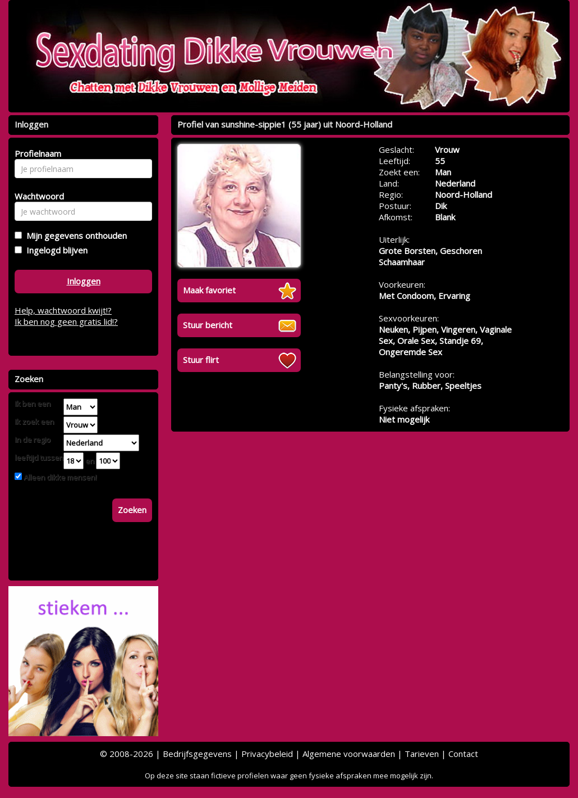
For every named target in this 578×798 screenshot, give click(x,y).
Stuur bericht (207, 324)
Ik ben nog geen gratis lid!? (66, 321)
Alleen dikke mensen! (59, 477)
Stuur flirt (201, 359)
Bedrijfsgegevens (197, 753)
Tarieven (422, 753)
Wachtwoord (36, 196)
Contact (463, 753)
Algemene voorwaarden (348, 753)
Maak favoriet (209, 290)
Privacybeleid (267, 753)
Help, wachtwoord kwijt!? (63, 310)
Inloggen (83, 281)
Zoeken (132, 509)
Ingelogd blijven (55, 250)
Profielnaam (36, 153)
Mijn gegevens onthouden (74, 235)
